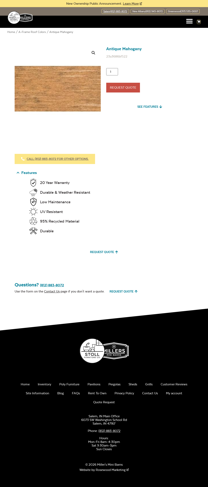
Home (11, 32)
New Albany (147, 11)
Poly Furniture (69, 384)
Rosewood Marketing (111, 470)
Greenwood (183, 11)
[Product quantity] (112, 71)
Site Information (37, 393)
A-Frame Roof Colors (32, 32)
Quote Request (104, 402)
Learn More (131, 3)
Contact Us (52, 291)
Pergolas (114, 384)
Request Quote (123, 87)
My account (174, 393)
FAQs (76, 393)
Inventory (44, 384)
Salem (115, 11)
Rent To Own (97, 393)
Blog (60, 393)
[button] (189, 21)
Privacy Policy (124, 393)
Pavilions (94, 384)
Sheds (133, 384)
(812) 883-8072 (52, 285)
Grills (149, 384)
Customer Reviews (174, 384)
